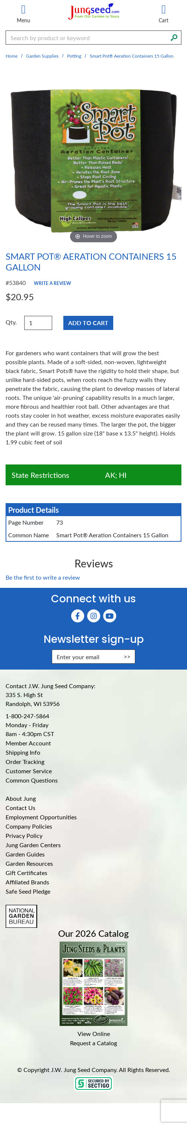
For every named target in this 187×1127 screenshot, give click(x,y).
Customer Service (29, 771)
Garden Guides (25, 854)
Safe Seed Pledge (28, 891)
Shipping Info (23, 752)
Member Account (28, 743)
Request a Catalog (93, 1043)
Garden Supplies (42, 56)
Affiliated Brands (27, 882)
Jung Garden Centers (33, 845)
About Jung (21, 798)
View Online (93, 1033)
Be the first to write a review (43, 577)
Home (12, 56)
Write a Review (52, 283)
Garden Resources (29, 863)
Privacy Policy (24, 835)
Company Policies (29, 826)
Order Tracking (25, 761)
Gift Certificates (26, 873)
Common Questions (32, 780)
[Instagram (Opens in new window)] (93, 615)
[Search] (174, 37)
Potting (74, 56)
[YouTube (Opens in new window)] (109, 615)
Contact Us (20, 808)
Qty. (11, 322)
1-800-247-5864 (27, 716)
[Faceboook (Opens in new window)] (77, 615)
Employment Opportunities (41, 817)
